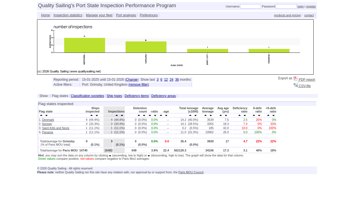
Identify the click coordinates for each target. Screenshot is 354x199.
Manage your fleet (99, 15)
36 (177, 80)
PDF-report (304, 80)
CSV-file (302, 86)
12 (166, 80)
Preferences (149, 15)
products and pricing (287, 15)
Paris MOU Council (191, 172)
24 (171, 80)
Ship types (114, 96)
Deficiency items (137, 96)
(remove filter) (138, 85)
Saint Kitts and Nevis (55, 128)
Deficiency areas (163, 96)
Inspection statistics (67, 15)
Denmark (48, 119)
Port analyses (126, 15)
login (301, 6)
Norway (47, 123)
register (311, 6)
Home (45, 15)
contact (309, 15)
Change (131, 80)
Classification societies (87, 96)
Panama (47, 132)
